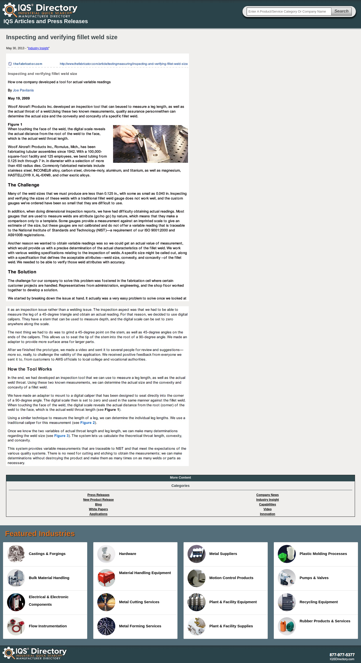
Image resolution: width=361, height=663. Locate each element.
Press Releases (98, 495)
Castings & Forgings (36, 554)
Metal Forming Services (129, 626)
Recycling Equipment (308, 602)
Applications (98, 514)
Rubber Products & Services (314, 626)
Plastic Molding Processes (312, 554)
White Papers (98, 509)
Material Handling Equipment (134, 578)
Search (341, 11)
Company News (267, 495)
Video (267, 509)
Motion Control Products (220, 578)
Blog (98, 504)
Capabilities (267, 504)
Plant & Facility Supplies (220, 626)
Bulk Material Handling (38, 578)
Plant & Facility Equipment (222, 602)
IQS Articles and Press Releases (46, 21)
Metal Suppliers (212, 554)
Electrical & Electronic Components (37, 602)
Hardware (116, 554)
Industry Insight (38, 48)
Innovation (267, 514)
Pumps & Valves (303, 578)
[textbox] (289, 12)
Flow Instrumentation (37, 626)
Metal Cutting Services (128, 602)
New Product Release (98, 499)
